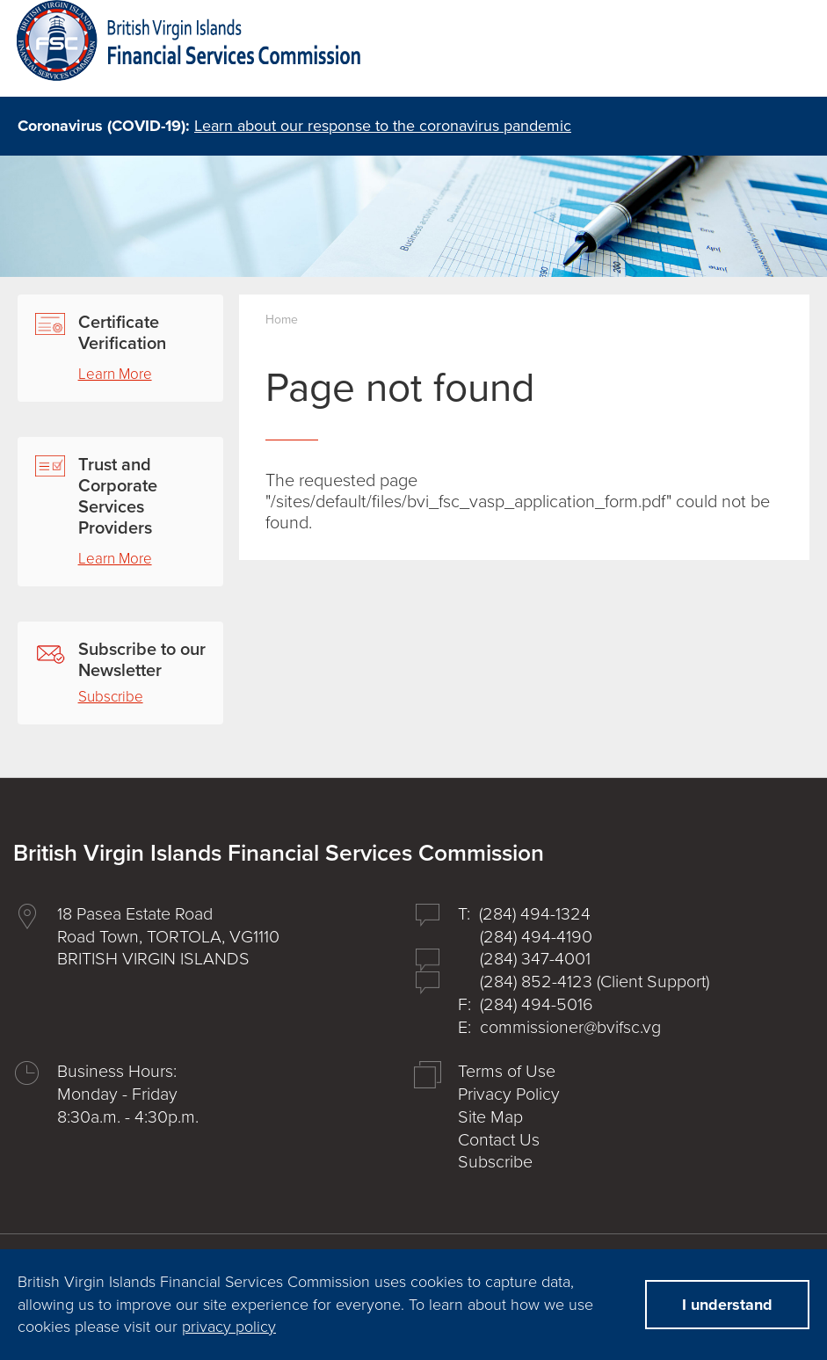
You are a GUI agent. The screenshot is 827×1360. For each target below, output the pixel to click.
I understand (727, 1304)
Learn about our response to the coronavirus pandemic (382, 125)
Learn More (115, 374)
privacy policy (229, 1326)
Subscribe (110, 696)
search (693, 50)
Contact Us (499, 1140)
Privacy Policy (509, 1094)
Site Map (490, 1117)
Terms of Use (506, 1071)
